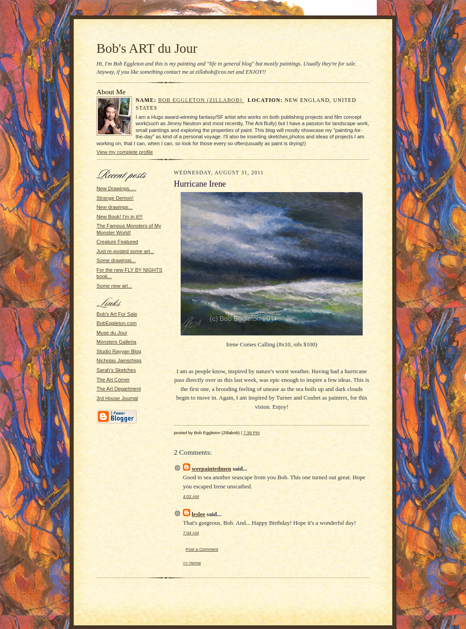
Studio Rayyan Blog (118, 351)
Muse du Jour (111, 332)
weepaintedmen (211, 468)
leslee (198, 514)
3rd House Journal (117, 398)
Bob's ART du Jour (147, 48)
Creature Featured (117, 241)
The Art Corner (113, 379)
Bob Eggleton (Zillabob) (201, 100)
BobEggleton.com (116, 323)
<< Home (192, 562)
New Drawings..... (116, 188)
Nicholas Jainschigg (119, 360)
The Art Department (118, 388)
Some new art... (114, 286)
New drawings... (114, 207)
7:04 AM (191, 532)
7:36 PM (251, 432)
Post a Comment (202, 549)
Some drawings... (116, 260)
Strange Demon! (114, 198)
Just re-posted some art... (125, 251)
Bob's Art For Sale (116, 314)
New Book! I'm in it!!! (119, 216)
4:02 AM (191, 496)
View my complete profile (124, 152)
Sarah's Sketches (116, 370)
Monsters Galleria (116, 342)
